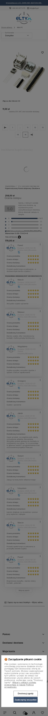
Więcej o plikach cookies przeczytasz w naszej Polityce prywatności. (20, 684)
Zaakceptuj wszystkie (26, 699)
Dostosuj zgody (25, 693)
